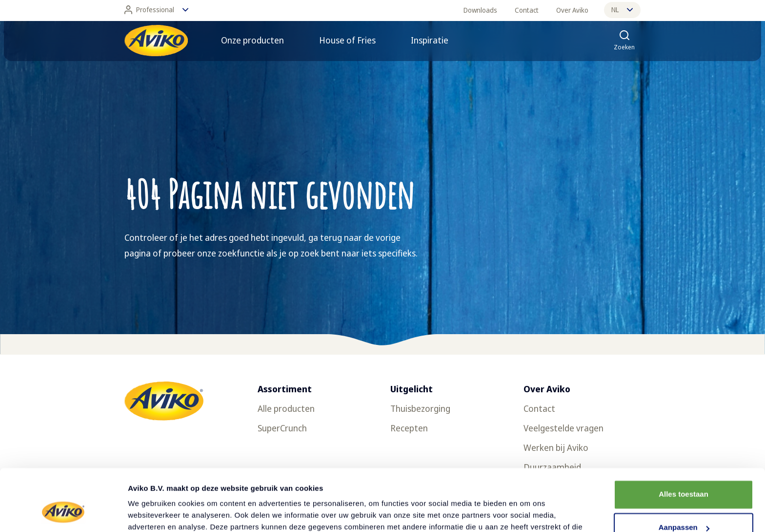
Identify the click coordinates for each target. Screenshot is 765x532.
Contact (527, 10)
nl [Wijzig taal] (622, 9)
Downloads (480, 10)
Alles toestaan (683, 441)
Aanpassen (684, 474)
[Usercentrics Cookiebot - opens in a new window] (63, 513)
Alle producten (286, 408)
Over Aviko (572, 10)
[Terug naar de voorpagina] (156, 40)
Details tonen (151, 513)
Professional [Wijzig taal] (156, 10)
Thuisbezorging (420, 408)
